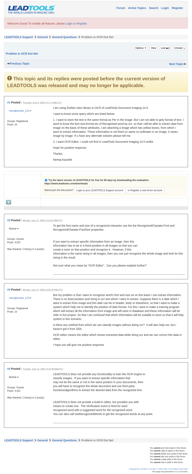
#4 (8, 368)
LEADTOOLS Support (18, 37)
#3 (8, 289)
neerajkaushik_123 (19, 110)
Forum (121, 8)
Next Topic (176, 64)
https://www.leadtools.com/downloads (66, 183)
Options (140, 48)
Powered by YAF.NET (138, 469)
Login (165, 8)
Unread (179, 48)
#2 (8, 220)
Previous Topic (20, 63)
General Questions (64, 37)
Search (154, 8)
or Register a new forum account (145, 190)
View (153, 48)
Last (165, 48)
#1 (8, 102)
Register (177, 8)
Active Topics (137, 8)
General (42, 37)
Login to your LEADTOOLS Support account (99, 190)
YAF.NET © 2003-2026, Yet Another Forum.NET (168, 469)
